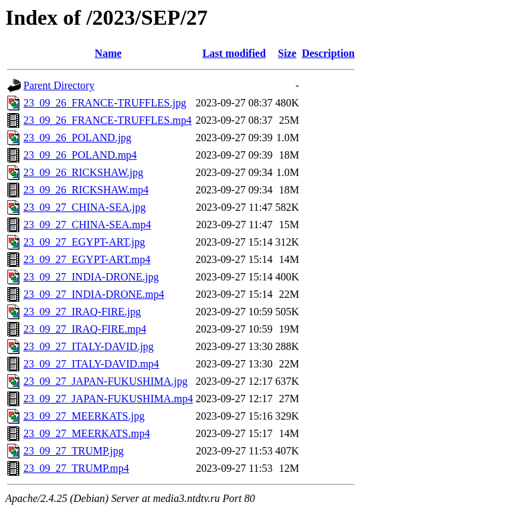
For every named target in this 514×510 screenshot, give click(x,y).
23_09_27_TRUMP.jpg (73, 450)
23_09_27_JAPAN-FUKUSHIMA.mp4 (108, 398)
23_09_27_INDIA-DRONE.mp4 (93, 294)
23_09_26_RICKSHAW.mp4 (86, 189)
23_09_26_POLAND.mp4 (80, 155)
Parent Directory (58, 85)
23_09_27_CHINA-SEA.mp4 (87, 224)
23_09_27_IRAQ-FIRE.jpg (82, 311)
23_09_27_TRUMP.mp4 (76, 468)
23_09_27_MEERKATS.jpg (84, 416)
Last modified (234, 53)
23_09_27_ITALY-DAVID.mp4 (91, 363)
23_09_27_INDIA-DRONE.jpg (91, 276)
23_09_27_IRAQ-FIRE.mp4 (85, 329)
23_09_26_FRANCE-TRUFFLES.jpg (104, 102)
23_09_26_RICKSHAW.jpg (83, 172)
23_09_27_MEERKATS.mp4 (86, 433)
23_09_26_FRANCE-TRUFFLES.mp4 (107, 120)
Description (328, 53)
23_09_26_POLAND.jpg (77, 137)
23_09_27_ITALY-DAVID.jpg (88, 346)
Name (108, 53)
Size (287, 53)
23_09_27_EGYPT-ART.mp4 (87, 259)
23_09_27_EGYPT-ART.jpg (84, 242)
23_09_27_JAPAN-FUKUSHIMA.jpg (105, 381)
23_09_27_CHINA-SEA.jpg (84, 207)
